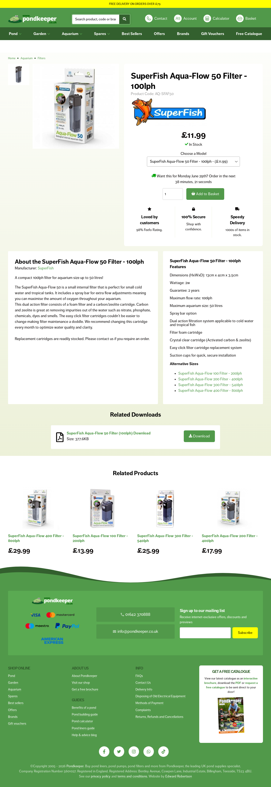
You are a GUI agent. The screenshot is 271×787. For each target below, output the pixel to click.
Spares (102, 33)
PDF (238, 683)
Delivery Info (144, 689)
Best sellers (16, 703)
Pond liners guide (83, 728)
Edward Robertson (178, 776)
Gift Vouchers (212, 33)
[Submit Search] (124, 19)
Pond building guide (85, 714)
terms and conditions (132, 776)
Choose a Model (193, 153)
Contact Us (143, 682)
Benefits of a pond (84, 707)
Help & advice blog (84, 735)
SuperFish (46, 268)
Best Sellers (132, 33)
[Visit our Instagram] (134, 751)
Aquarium (72, 33)
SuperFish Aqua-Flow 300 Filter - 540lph (210, 385)
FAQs (139, 676)
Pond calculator (82, 721)
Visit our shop (81, 682)
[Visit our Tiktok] (163, 751)
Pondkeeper (75, 766)
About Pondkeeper (84, 676)
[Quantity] (173, 194)
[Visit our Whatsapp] (148, 751)
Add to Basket (205, 194)
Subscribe (245, 633)
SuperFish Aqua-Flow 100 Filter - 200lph (210, 373)
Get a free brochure (85, 689)
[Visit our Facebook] (104, 751)
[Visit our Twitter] (119, 751)
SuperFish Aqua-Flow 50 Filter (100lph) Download (109, 433)
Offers (159, 33)
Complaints (143, 710)
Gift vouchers (17, 723)
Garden (41, 33)
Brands (183, 33)
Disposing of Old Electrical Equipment (160, 696)
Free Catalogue (249, 33)
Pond (15, 33)
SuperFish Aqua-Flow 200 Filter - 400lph (210, 379)
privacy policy (101, 776)
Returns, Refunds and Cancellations (159, 716)
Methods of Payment (149, 703)
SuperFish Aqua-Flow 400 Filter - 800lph (210, 390)
